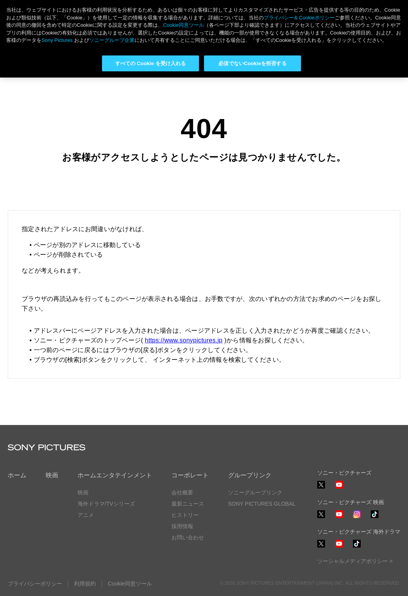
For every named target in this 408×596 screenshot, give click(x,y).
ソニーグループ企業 (112, 40)
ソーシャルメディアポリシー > (354, 561)
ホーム (17, 475)
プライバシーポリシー (35, 583)
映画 (52, 475)
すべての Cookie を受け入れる (150, 63)
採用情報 (182, 526)
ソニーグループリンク (255, 492)
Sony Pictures (57, 40)
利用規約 (85, 583)
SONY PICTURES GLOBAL (262, 504)
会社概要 (182, 492)
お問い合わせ (187, 537)
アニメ (86, 515)
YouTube (339, 488)
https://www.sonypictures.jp (184, 340)
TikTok (357, 547)
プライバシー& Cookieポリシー (299, 18)
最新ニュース (187, 504)
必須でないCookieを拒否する (252, 63)
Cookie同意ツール (130, 583)
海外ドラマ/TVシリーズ (106, 504)
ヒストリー (185, 515)
